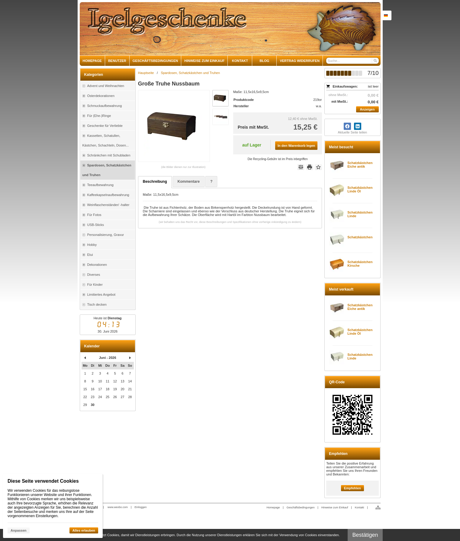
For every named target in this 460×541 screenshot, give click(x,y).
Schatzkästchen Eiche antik (359, 164)
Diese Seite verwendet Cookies (43, 481)
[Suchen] (375, 61)
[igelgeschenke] (230, 28)
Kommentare (189, 181)
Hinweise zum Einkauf (334, 507)
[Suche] (352, 61)
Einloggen (140, 507)
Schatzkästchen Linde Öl (359, 189)
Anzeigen (367, 109)
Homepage (273, 507)
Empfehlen (352, 488)
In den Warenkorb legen (296, 145)
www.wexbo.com (118, 507)
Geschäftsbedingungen (301, 507)
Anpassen (19, 530)
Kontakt (359, 507)
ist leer (373, 86)
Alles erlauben (83, 530)
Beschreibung (155, 181)
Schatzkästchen (359, 237)
